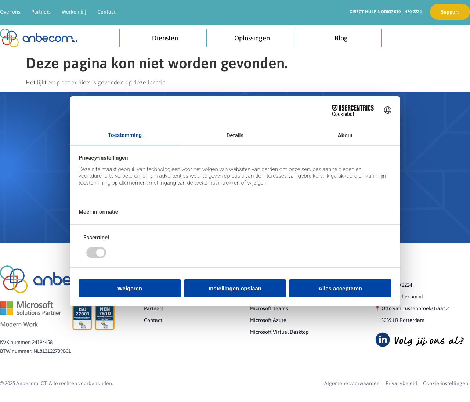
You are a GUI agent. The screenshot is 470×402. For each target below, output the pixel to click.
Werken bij (74, 12)
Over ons (10, 12)
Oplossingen (254, 38)
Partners (41, 12)
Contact (106, 12)
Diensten (167, 38)
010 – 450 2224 (408, 11)
